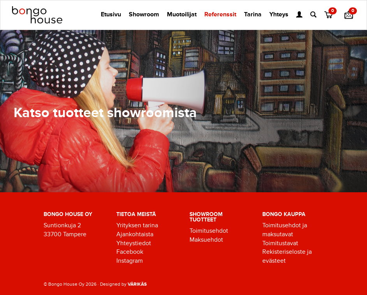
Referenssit (220, 14)
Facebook (129, 252)
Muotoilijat (182, 14)
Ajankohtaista (134, 234)
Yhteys (278, 14)
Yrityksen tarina (137, 225)
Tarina (253, 14)
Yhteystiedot (133, 243)
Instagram (129, 261)
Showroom (144, 14)
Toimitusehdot (209, 231)
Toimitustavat (280, 243)
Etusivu (111, 14)
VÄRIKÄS (137, 284)
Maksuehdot (206, 240)
